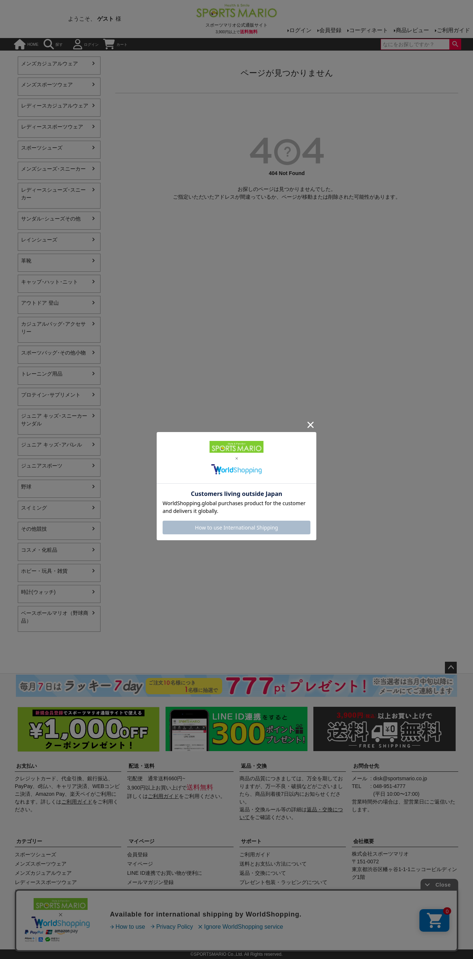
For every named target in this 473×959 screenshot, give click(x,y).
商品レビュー (412, 30)
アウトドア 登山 (40, 303)
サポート (251, 841)
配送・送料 (141, 766)
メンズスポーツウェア (47, 85)
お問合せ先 (366, 766)
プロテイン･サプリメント (51, 395)
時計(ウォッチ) (38, 592)
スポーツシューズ (41, 148)
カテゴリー (29, 841)
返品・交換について (262, 873)
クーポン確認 (142, 891)
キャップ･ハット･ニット (49, 282)
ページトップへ (451, 668)
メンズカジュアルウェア (49, 63)
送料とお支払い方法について (273, 864)
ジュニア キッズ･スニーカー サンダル (54, 420)
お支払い (26, 766)
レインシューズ (39, 240)
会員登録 (330, 30)
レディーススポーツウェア (52, 127)
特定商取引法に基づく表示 (168, 936)
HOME (26, 44)
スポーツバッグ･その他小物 (53, 353)
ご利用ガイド (453, 30)
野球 (26, 487)
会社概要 (363, 841)
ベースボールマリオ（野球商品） (54, 617)
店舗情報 (118, 936)
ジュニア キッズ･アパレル (51, 445)
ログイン (300, 30)
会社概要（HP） (80, 936)
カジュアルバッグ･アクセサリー (53, 328)
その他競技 (34, 529)
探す (53, 44)
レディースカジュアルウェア (54, 106)
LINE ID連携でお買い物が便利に (164, 873)
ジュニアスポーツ (41, 466)
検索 (455, 44)
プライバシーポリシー (234, 936)
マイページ (141, 841)
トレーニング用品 (41, 374)
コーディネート (368, 30)
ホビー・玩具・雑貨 (44, 571)
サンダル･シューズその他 (51, 219)
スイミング (34, 508)
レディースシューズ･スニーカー (53, 194)
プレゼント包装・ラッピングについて (283, 882)
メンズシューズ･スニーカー (53, 169)
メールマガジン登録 (150, 882)
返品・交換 (254, 766)
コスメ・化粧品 (39, 550)
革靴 (26, 261)
